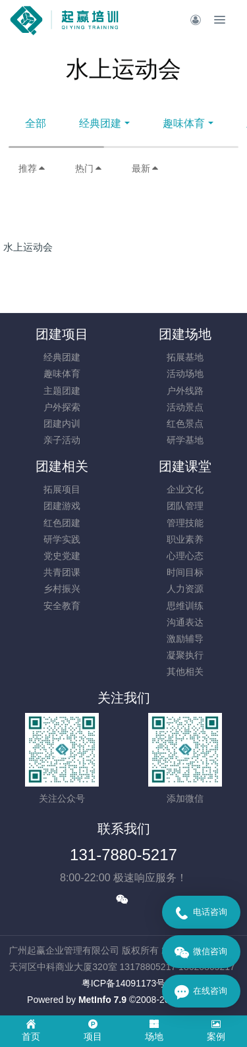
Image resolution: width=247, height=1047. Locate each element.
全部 (35, 123)
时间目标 (185, 572)
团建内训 (61, 423)
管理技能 (185, 523)
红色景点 (185, 423)
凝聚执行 (185, 655)
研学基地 (185, 440)
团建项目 (62, 334)
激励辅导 (185, 638)
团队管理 (185, 505)
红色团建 (61, 523)
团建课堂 (185, 466)
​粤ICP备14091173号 (124, 983)
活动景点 (185, 407)
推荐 (32, 168)
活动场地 (185, 373)
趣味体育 (184, 123)
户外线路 (185, 390)
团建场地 (185, 334)
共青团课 (61, 572)
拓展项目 (61, 489)
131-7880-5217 (123, 855)
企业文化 (185, 489)
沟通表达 (185, 622)
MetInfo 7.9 (102, 999)
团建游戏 (61, 505)
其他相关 (185, 671)
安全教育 (61, 605)
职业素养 (185, 539)
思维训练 (185, 605)
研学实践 (61, 539)
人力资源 (185, 588)
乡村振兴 (61, 588)
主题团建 (61, 390)
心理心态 (185, 555)
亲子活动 (61, 440)
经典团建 (100, 123)
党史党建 (61, 555)
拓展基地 (185, 357)
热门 (89, 168)
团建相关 (62, 466)
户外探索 (61, 407)
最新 (145, 168)
